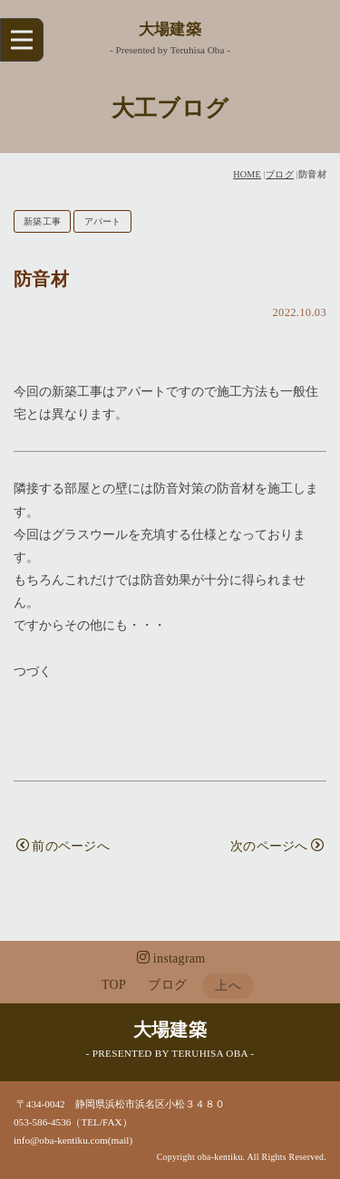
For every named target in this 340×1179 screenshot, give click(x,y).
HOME (247, 174)
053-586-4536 (42, 1122)
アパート (102, 221)
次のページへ (277, 846)
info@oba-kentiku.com (61, 1140)
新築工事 (42, 221)
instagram (171, 958)
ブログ (280, 174)
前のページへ (63, 846)
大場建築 (170, 29)
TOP (114, 985)
